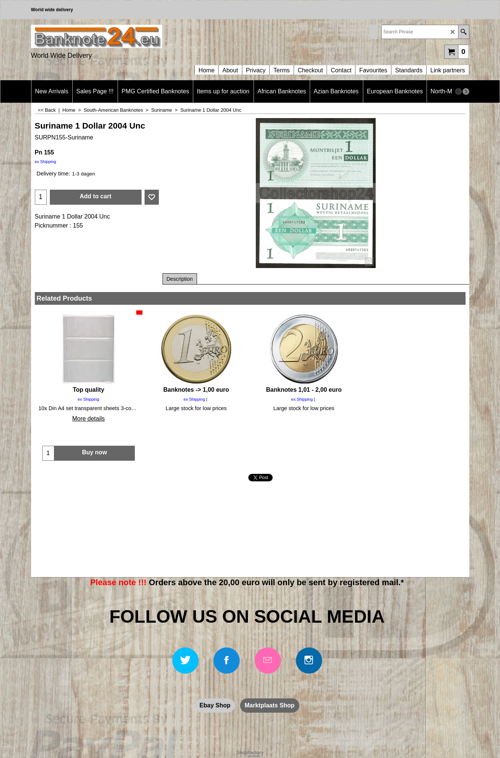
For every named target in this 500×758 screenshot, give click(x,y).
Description (180, 279)
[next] (466, 91)
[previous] (458, 91)
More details (88, 418)
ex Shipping (46, 161)
